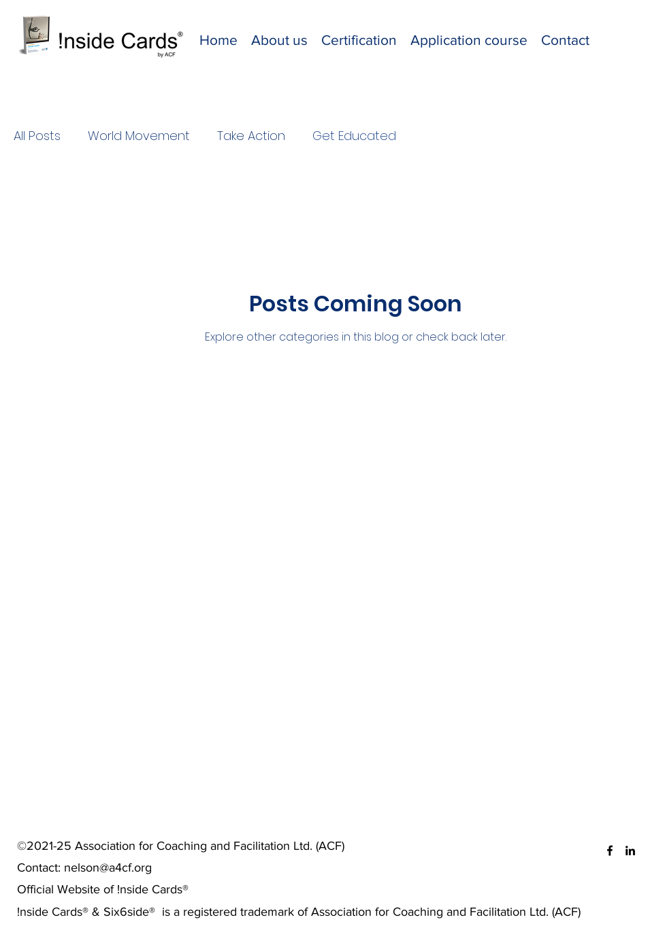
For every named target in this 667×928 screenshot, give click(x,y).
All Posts (37, 135)
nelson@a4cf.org (108, 867)
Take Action (251, 135)
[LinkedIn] (630, 850)
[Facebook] (610, 850)
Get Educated (354, 135)
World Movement (139, 135)
